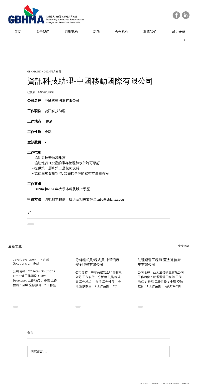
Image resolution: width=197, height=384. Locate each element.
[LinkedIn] (185, 15)
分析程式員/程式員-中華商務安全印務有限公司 (97, 262)
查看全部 (183, 246)
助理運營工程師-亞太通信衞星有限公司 (159, 262)
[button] (184, 39)
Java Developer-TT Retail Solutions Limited (31, 262)
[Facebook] (176, 15)
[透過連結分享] (29, 212)
